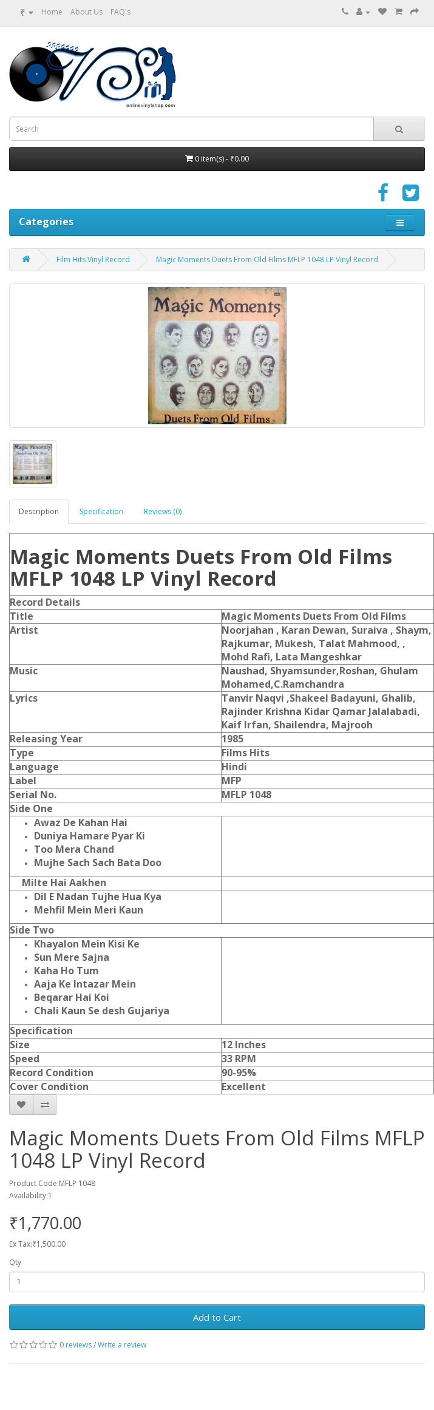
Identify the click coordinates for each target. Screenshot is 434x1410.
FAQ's (120, 12)
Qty (15, 1262)
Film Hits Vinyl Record (93, 259)
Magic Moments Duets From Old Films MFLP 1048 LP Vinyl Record (267, 259)
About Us (86, 12)
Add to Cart (217, 1317)
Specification (101, 511)
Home (52, 12)
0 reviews (75, 1345)
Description (39, 511)
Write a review (122, 1345)
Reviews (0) (162, 511)
